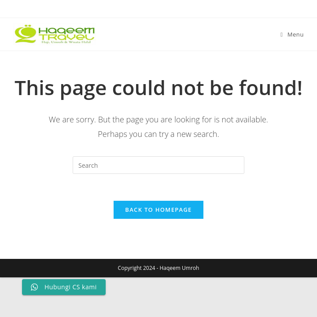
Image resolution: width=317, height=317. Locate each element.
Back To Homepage (158, 210)
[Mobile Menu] (292, 34)
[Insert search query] (158, 165)
